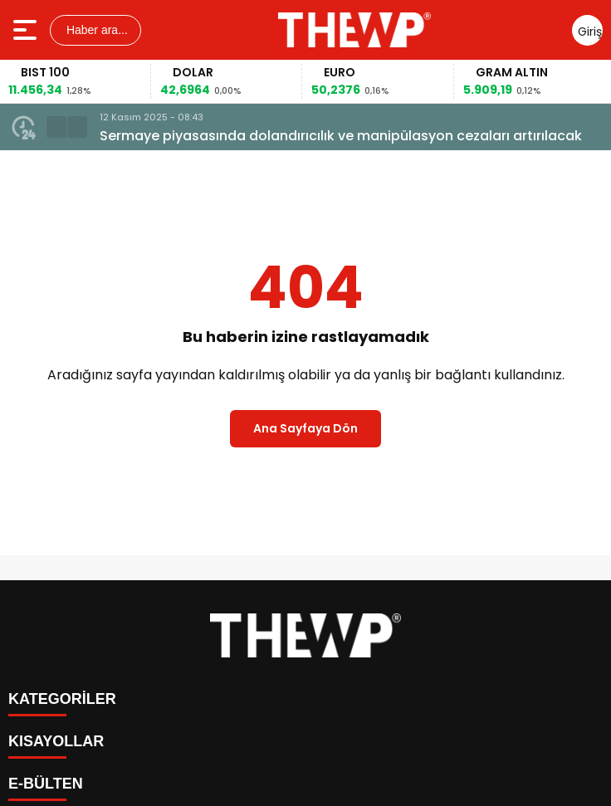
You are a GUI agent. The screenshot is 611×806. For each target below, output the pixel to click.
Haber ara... (95, 30)
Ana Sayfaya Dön (305, 428)
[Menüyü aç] (27, 29)
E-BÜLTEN (45, 783)
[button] (56, 127)
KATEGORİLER (62, 699)
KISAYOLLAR (56, 741)
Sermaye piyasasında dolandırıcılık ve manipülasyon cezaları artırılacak (341, 135)
